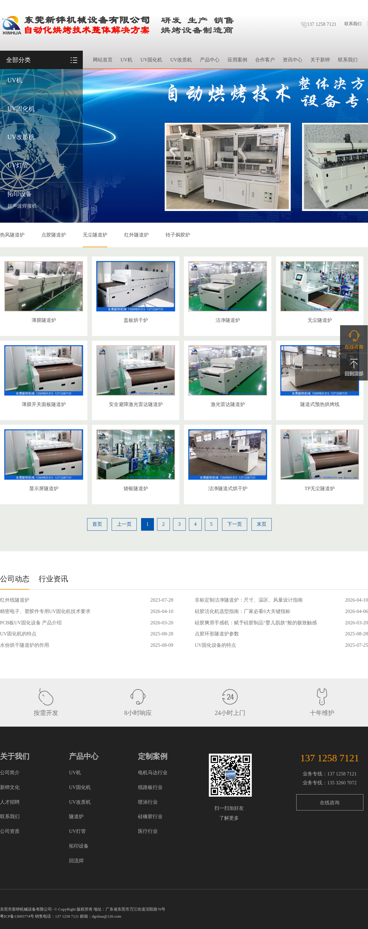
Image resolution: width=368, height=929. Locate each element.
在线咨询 (329, 802)
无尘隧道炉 (95, 234)
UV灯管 (18, 165)
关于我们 (14, 756)
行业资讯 (53, 579)
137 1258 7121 (318, 24)
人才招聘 (10, 802)
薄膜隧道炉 (44, 320)
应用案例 (237, 59)
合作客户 (265, 59)
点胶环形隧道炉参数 (217, 633)
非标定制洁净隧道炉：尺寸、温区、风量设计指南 (249, 600)
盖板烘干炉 (136, 320)
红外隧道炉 (136, 234)
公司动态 (14, 579)
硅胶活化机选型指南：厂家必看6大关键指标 (242, 611)
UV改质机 (21, 137)
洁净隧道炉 (228, 320)
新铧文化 (10, 787)
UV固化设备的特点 (215, 645)
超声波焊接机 (22, 206)
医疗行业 (148, 831)
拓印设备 (19, 193)
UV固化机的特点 (18, 633)
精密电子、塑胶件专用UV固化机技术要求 (45, 611)
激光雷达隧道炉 (228, 404)
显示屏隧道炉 (44, 488)
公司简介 (10, 772)
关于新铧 (320, 59)
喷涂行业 (148, 802)
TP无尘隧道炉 (320, 488)
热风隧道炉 (12, 234)
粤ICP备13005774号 (17, 916)
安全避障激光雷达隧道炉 (136, 404)
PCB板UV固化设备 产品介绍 (31, 622)
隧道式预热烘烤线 (319, 404)
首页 (97, 524)
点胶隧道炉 (53, 234)
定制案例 (152, 756)
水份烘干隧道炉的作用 (24, 645)
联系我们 (353, 23)
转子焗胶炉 (178, 234)
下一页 (234, 524)
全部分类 (18, 60)
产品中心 (210, 59)
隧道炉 (76, 816)
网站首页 (103, 59)
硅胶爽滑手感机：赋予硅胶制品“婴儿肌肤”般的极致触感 (256, 622)
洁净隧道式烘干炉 (227, 488)
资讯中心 (292, 59)
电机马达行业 (152, 772)
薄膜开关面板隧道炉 (44, 404)
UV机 (14, 80)
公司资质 (10, 831)
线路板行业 (150, 787)
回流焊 (76, 860)
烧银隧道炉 (136, 488)
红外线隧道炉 (14, 600)
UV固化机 (21, 108)
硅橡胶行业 (150, 816)
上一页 (124, 524)
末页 (261, 524)
